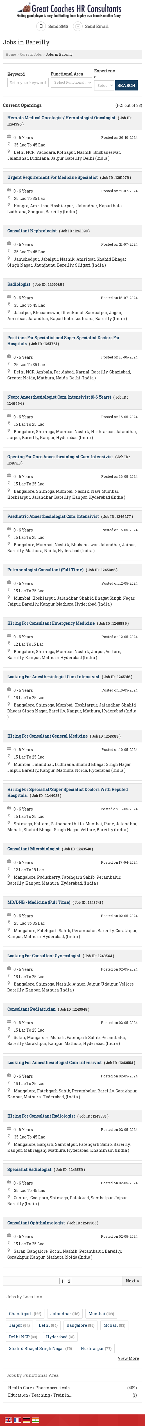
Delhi (44, 1325)
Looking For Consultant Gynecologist (43, 955)
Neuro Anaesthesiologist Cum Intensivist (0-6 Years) (59, 397)
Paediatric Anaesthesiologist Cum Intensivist (53, 516)
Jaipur (15, 1325)
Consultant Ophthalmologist (36, 1223)
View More (128, 1358)
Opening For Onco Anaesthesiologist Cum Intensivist (60, 456)
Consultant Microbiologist (33, 849)
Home (11, 54)
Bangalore (77, 1325)
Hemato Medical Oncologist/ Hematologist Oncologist (61, 117)
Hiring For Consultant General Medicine (47, 736)
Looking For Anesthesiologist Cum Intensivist (53, 676)
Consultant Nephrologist (32, 231)
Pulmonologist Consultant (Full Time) (45, 569)
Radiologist (18, 284)
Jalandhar (60, 1313)
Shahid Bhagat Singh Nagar (36, 1348)
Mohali (110, 1325)
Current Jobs (31, 54)
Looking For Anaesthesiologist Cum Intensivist (54, 1062)
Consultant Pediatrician (31, 1009)
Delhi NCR (19, 1336)
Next (132, 1281)
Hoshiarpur (92, 1348)
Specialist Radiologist (29, 1169)
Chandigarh (21, 1313)
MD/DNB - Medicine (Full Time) (38, 902)
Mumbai (97, 1313)
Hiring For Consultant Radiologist (41, 1116)
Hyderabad (57, 1336)
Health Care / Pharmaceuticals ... (40, 1387)
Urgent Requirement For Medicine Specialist (52, 177)
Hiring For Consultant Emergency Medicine (51, 623)
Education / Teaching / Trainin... (40, 1395)
